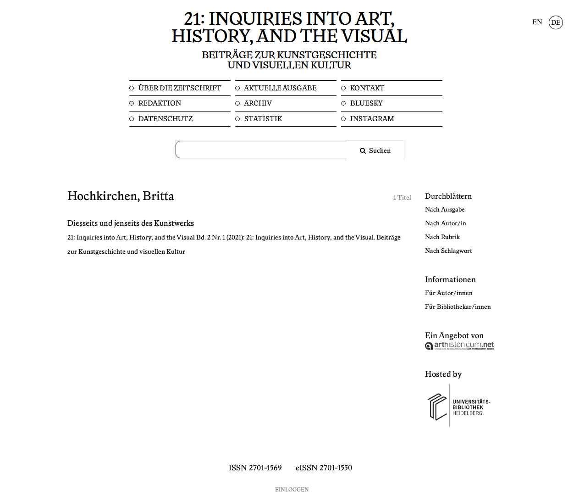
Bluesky (366, 103)
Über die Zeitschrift (179, 88)
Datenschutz (165, 119)
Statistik (262, 119)
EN (537, 22)
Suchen (379, 151)
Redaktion (159, 103)
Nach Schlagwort (448, 251)
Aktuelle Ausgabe (280, 88)
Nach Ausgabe (445, 209)
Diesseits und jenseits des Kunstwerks (130, 223)
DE (556, 23)
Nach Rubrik (442, 237)
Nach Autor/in (445, 223)
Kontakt (367, 88)
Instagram (371, 119)
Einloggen (292, 490)
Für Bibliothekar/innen (458, 307)
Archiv (257, 103)
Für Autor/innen (449, 293)
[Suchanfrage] (267, 149)
